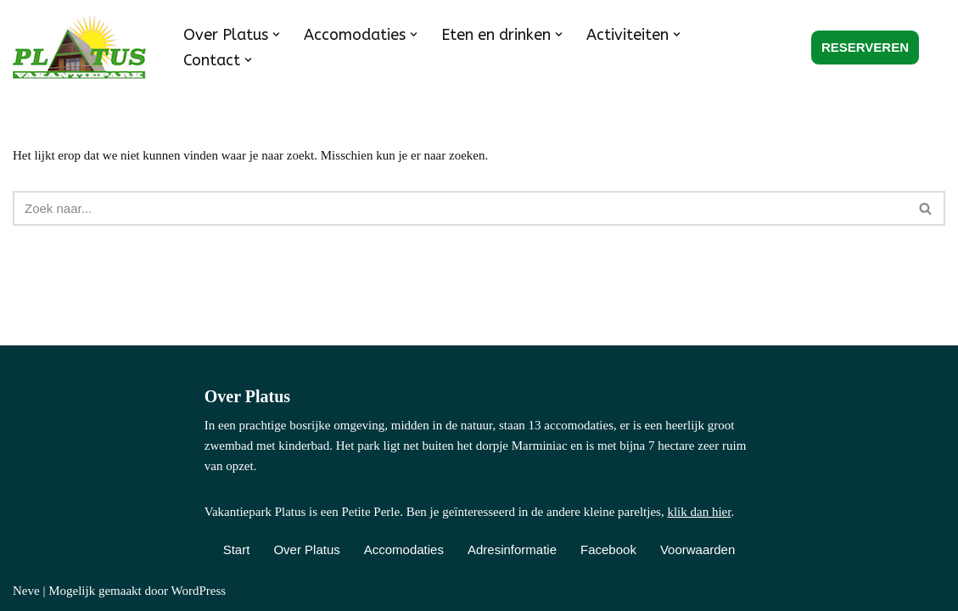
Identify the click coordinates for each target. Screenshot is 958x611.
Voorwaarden (697, 549)
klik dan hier (699, 512)
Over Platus (306, 549)
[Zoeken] (460, 208)
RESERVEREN (865, 47)
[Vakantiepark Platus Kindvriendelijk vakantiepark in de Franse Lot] (83, 47)
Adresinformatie (512, 549)
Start (236, 549)
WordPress (198, 590)
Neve (26, 590)
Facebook (608, 549)
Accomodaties (404, 549)
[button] (276, 34)
